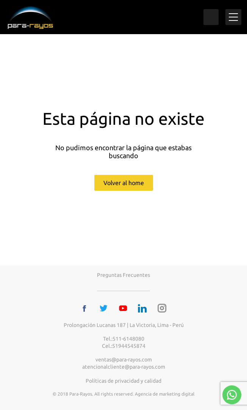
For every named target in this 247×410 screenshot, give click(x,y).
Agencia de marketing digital (164, 393)
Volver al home (123, 182)
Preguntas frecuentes (123, 275)
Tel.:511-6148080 (123, 339)
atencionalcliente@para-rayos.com (123, 367)
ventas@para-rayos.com (123, 360)
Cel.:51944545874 (123, 346)
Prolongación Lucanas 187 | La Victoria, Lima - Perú (124, 325)
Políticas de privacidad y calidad (123, 381)
